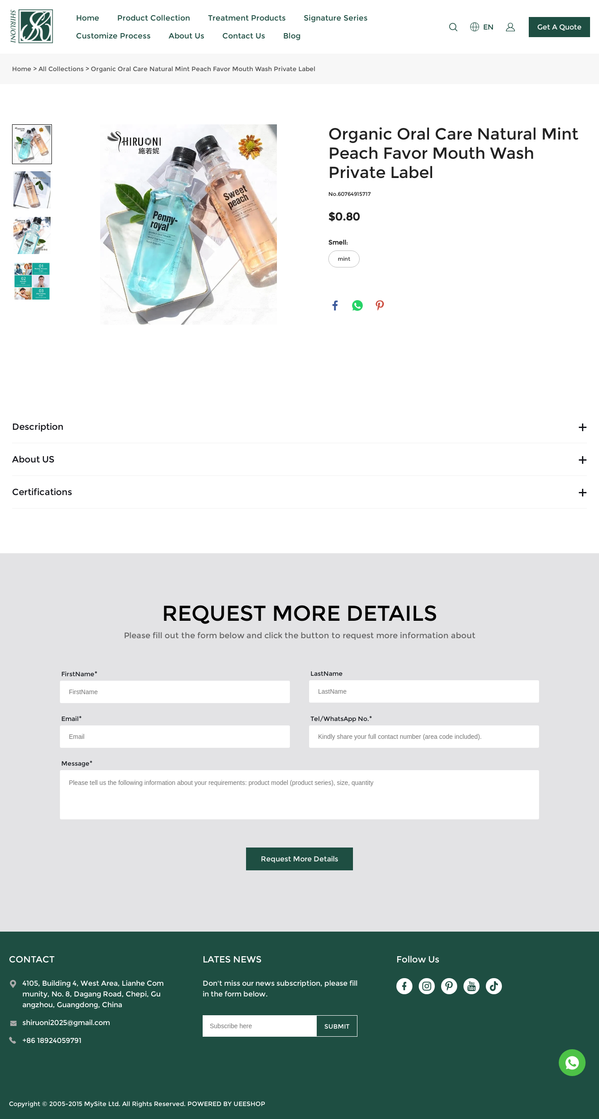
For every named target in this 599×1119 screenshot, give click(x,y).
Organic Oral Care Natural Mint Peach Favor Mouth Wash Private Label (203, 69)
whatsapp (357, 305)
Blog (292, 35)
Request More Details (299, 859)
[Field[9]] (175, 736)
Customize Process (113, 35)
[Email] (259, 1026)
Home (87, 17)
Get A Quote (559, 27)
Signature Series (336, 17)
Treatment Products (247, 17)
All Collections (61, 69)
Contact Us (243, 35)
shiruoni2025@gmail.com (66, 1022)
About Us (186, 35)
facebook (335, 305)
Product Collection (153, 17)
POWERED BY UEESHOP (226, 1104)
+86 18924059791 (51, 1040)
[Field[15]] (424, 736)
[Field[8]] (424, 691)
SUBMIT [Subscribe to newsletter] (336, 1026)
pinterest (380, 305)
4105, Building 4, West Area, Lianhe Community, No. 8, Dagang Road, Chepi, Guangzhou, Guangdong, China (93, 994)
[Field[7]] (175, 692)
